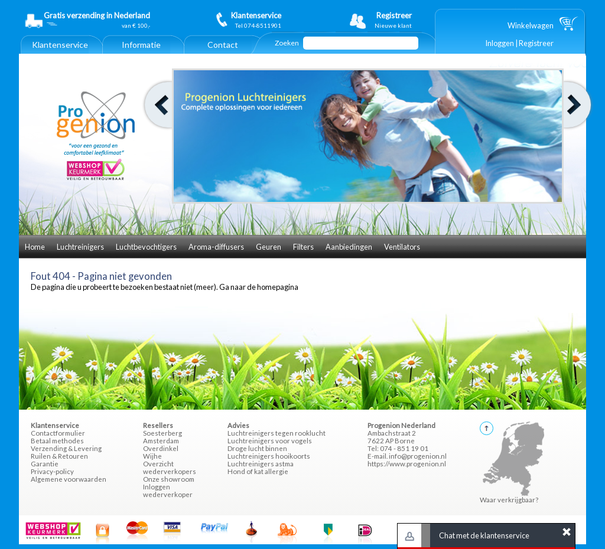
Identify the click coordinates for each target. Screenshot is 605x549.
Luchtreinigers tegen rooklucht (276, 433)
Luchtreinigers (80, 246)
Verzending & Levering (66, 448)
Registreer (536, 43)
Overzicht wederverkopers (169, 467)
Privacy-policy (52, 471)
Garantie (44, 464)
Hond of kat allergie (257, 471)
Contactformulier (58, 433)
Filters (303, 246)
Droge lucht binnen (257, 448)
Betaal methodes (57, 441)
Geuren (268, 246)
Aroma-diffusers (216, 246)
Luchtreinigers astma (260, 464)
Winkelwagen (531, 25)
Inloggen (499, 43)
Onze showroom (168, 479)
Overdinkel (160, 448)
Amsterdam (161, 441)
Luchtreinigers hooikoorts (268, 456)
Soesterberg (162, 433)
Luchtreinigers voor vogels (269, 441)
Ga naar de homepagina (258, 287)
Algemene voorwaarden (68, 479)
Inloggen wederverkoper (168, 490)
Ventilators (402, 246)
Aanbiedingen (349, 246)
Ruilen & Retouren (59, 456)
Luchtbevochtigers (146, 246)
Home (35, 246)
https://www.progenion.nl (406, 464)
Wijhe (152, 456)
